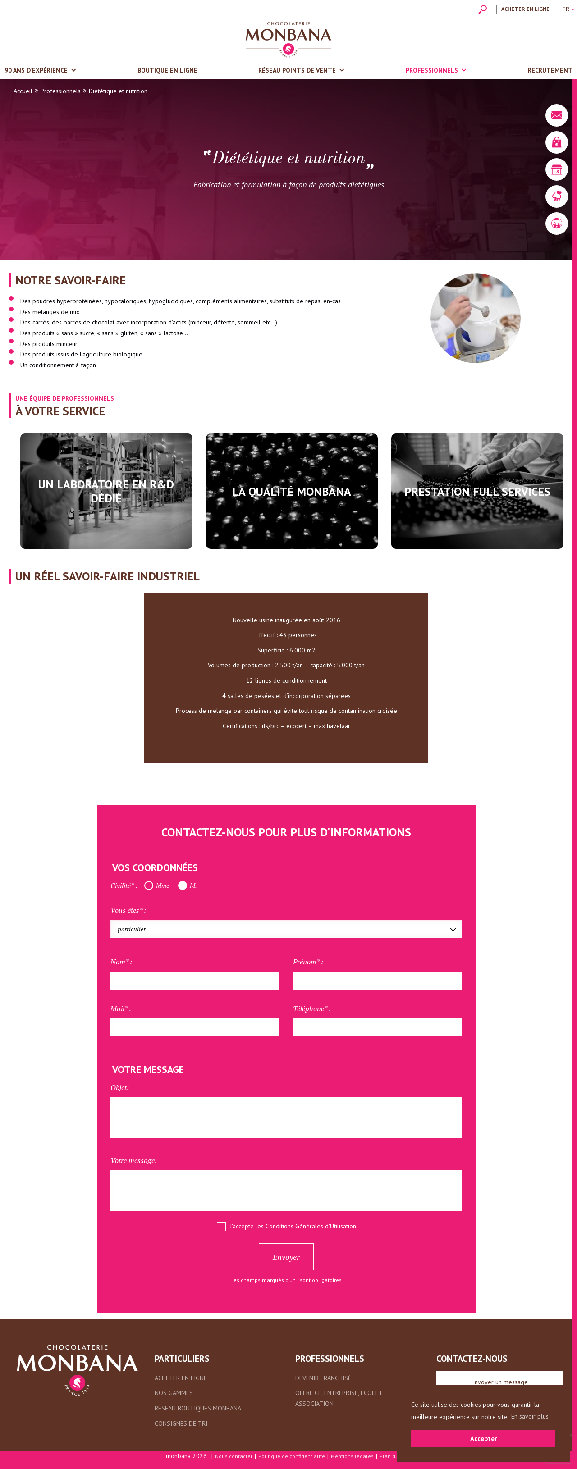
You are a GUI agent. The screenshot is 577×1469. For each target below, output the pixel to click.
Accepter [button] (483, 1438)
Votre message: (133, 1160)
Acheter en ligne (525, 8)
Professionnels (432, 70)
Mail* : (120, 1008)
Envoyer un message (500, 1382)
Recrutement (550, 70)
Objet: (119, 1087)
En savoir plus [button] (530, 1416)
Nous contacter (233, 1456)
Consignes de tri (181, 1423)
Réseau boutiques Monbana (198, 1408)
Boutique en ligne (167, 70)
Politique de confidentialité (291, 1456)
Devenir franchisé (323, 1378)
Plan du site (394, 1456)
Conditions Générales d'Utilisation (311, 1226)
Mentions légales (352, 1456)
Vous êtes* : (128, 910)
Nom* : (121, 962)
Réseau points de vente (297, 70)
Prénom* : (308, 962)
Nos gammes (174, 1393)
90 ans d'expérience (36, 70)
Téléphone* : (312, 1008)
